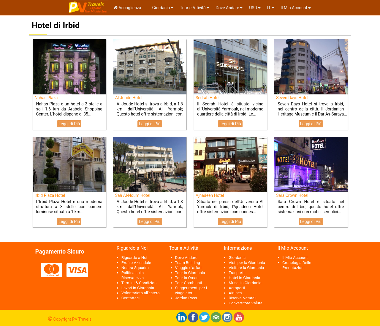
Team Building (187, 262)
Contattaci (130, 298)
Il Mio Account (294, 7)
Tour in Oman (187, 278)
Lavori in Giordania (137, 288)
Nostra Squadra (135, 267)
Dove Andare (227, 7)
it (269, 7)
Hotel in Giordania (244, 278)
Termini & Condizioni (139, 283)
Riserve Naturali (242, 298)
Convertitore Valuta (245, 303)
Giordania (160, 7)
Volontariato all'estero (140, 293)
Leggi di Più (69, 123)
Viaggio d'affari (188, 267)
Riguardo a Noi (134, 257)
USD (253, 7)
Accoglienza (127, 7)
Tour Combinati (188, 283)
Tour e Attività (192, 7)
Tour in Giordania (190, 272)
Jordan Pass (186, 298)
